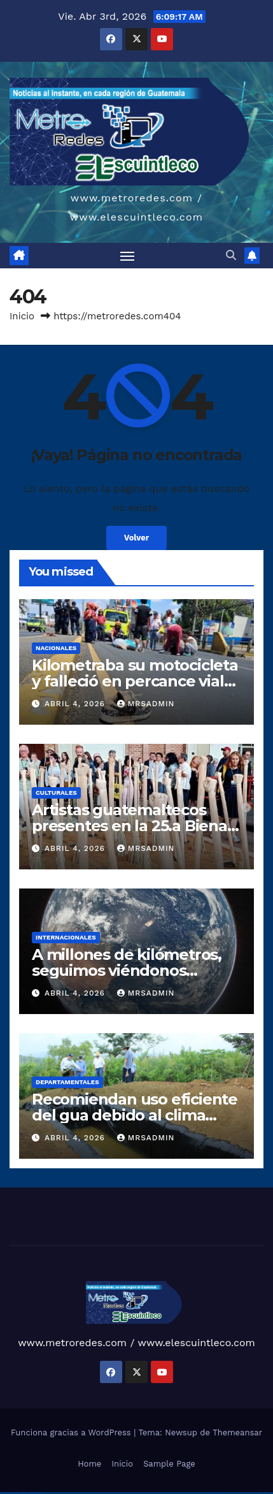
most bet (246, 1492)
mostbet (186, 1492)
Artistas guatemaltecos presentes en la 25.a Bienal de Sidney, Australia (132, 826)
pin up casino (141, 1492)
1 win (101, 1492)
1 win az (117, 1492)
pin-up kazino (168, 1492)
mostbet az (254, 1492)
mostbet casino (224, 1492)
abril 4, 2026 (76, 703)
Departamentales (67, 1081)
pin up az (182, 1492)
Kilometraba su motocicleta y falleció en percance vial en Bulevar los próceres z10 (135, 681)
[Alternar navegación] (127, 256)
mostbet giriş (260, 1492)
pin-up (145, 1492)
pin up (133, 1492)
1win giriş (108, 1492)
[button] (231, 255)
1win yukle (129, 1492)
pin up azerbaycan (175, 1492)
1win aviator (113, 1492)
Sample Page (169, 1464)
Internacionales (66, 937)
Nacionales (56, 647)
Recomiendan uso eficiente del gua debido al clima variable (134, 1115)
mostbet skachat (196, 1492)
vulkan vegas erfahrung (76, 1492)
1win (99, 1492)
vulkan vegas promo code (56, 1492)
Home (89, 1464)
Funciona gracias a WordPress (72, 1432)
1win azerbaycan (123, 1492)
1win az (104, 1492)
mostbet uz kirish (210, 1492)
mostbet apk (203, 1492)
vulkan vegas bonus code (44, 1492)
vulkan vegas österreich (66, 1492)
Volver (137, 537)
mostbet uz (190, 1492)
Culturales (56, 792)
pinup (136, 1492)
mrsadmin (146, 703)
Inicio (22, 316)
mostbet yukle (266, 1492)
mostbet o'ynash (231, 1492)
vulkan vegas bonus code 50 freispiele (90, 1492)
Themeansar (237, 1432)
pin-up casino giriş (155, 1492)
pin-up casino (162, 1492)
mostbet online (217, 1492)
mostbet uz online (239, 1492)
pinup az (149, 1492)
